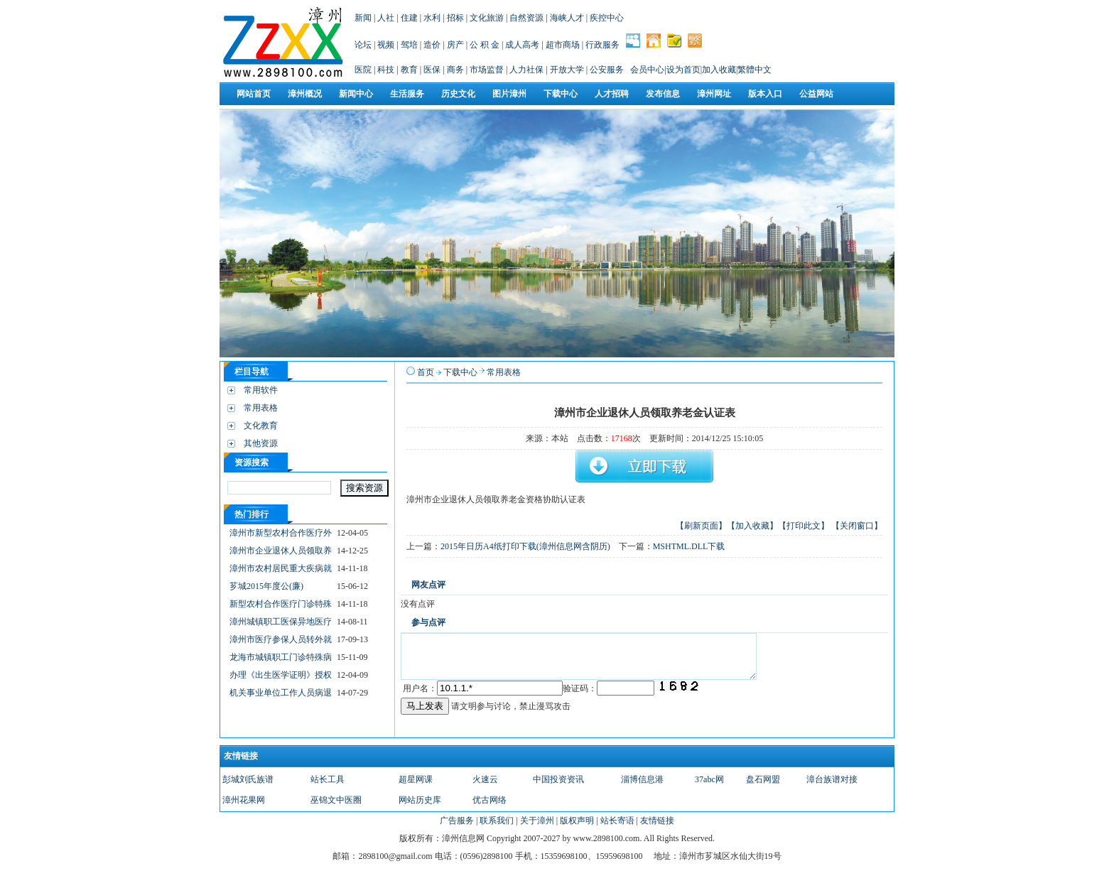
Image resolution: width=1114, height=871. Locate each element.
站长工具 (327, 779)
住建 (409, 18)
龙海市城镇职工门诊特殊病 (280, 657)
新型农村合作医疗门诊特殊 (280, 604)
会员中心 (647, 70)
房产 (455, 45)
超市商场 (563, 45)
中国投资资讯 (558, 779)
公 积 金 (484, 45)
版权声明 (577, 821)
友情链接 (657, 821)
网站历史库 (420, 800)
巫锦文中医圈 (336, 800)
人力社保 (526, 70)
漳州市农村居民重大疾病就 (280, 568)
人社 (385, 18)
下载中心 (460, 372)
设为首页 (683, 70)
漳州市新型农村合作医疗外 (280, 533)
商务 (455, 70)
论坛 (363, 45)
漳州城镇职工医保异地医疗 (280, 622)
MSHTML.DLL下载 (689, 546)
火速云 (485, 779)
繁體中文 (754, 70)
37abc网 (709, 779)
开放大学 (567, 70)
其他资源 (261, 443)
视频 (385, 45)
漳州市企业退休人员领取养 (280, 551)
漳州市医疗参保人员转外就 (280, 639)
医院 (363, 70)
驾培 (409, 45)
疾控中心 (607, 18)
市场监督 (487, 70)
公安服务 (607, 70)
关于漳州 (537, 821)
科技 (385, 70)
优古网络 (489, 800)
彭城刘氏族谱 (248, 779)
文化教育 (261, 426)
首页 (425, 372)
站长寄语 (617, 821)
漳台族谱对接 (832, 779)
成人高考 (522, 45)
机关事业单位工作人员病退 (280, 693)
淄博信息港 (642, 779)
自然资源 (526, 18)
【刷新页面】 (701, 526)
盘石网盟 (763, 779)
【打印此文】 (803, 526)
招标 (455, 18)
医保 (431, 70)
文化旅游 (487, 18)
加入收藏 (719, 70)
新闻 (363, 18)
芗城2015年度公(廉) (266, 586)
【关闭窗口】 (856, 526)
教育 (409, 70)
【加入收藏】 (752, 526)
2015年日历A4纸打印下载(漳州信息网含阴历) (525, 546)
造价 (431, 45)
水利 (431, 18)
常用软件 (261, 390)
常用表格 (261, 408)
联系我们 (497, 821)
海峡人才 (567, 18)
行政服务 (602, 45)
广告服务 (457, 821)
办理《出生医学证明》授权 (280, 675)
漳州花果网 (243, 800)
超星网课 (416, 779)
